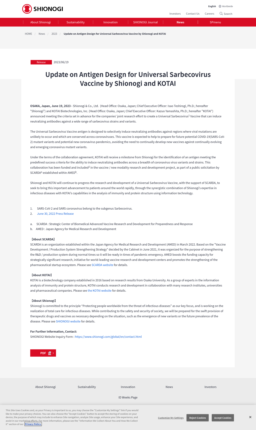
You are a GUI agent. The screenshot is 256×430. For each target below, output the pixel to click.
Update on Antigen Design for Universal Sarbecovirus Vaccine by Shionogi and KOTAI (115, 33)
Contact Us (192, 13)
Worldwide (227, 6)
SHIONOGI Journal (145, 22)
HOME (28, 33)
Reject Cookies (197, 417)
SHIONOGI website (68, 321)
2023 (54, 33)
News (180, 22)
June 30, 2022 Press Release (55, 213)
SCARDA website (102, 265)
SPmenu (215, 22)
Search (222, 13)
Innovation (110, 22)
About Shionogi (40, 22)
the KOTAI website (99, 290)
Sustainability (75, 22)
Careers (209, 13)
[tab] (40, 22)
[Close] (250, 417)
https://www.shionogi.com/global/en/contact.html (108, 336)
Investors (175, 13)
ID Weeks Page (128, 397)
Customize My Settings (171, 417)
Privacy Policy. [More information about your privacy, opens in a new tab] (33, 424)
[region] (128, 417)
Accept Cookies (222, 417)
